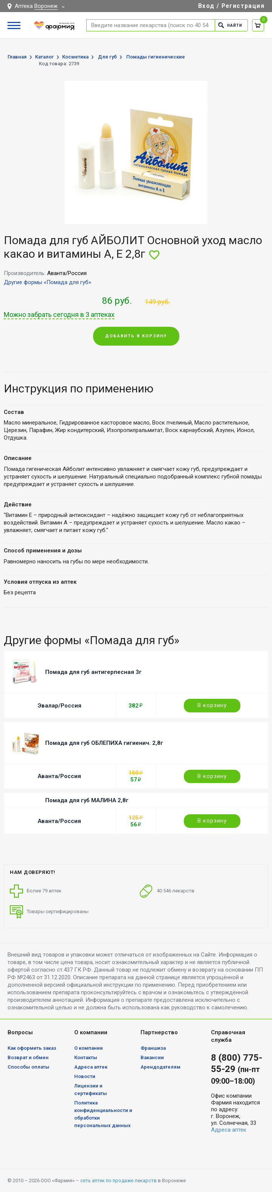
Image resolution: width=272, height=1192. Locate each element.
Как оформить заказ (32, 1048)
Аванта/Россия (59, 776)
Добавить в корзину (136, 336)
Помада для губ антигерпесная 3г (93, 672)
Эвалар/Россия (59, 705)
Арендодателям (160, 1067)
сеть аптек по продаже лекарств (118, 1180)
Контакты (85, 1057)
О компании (88, 1048)
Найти (229, 25)
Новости (84, 1076)
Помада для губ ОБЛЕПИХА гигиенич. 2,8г (104, 743)
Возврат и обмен (28, 1057)
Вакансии (152, 1057)
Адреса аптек (90, 1067)
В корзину (212, 705)
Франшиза (153, 1048)
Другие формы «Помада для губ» (47, 282)
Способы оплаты (28, 1067)
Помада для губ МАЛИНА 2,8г (86, 800)
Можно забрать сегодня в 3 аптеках (59, 314)
